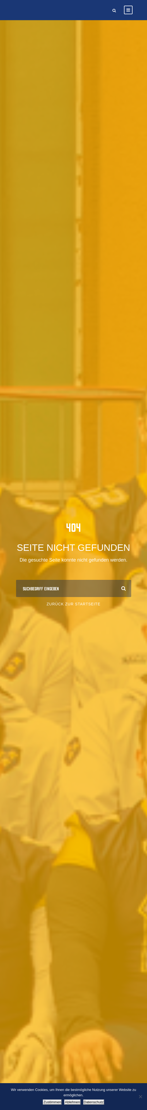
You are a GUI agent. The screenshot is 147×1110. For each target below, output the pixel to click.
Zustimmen (52, 1102)
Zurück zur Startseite (73, 604)
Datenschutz (94, 1102)
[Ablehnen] (140, 1096)
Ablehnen (72, 1102)
